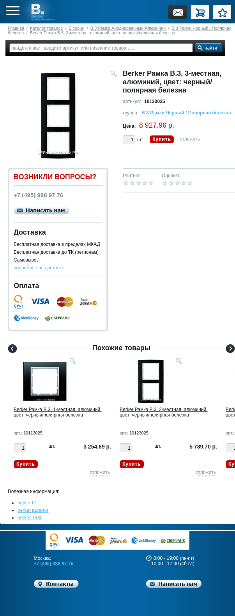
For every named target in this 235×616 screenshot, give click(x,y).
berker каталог (33, 510)
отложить (190, 139)
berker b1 (27, 503)
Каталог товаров (46, 28)
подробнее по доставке (39, 268)
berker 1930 (30, 517)
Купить (161, 139)
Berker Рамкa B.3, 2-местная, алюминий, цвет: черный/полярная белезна (164, 412)
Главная (16, 28)
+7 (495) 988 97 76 (54, 563)
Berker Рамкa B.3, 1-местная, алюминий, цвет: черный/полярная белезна (58, 412)
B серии (76, 28)
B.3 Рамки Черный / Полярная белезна (186, 113)
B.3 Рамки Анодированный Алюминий (128, 28)
